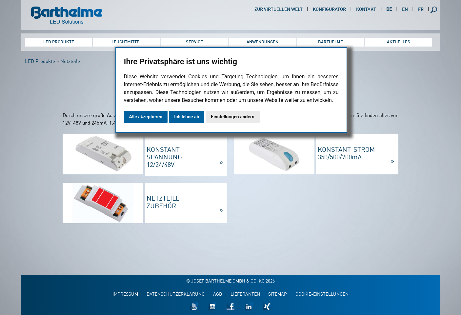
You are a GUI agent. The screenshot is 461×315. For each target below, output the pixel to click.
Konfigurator (329, 10)
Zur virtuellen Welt (278, 10)
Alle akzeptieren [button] (146, 116)
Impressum (125, 294)
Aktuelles (398, 42)
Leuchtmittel (126, 42)
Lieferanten (245, 294)
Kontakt (366, 10)
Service (194, 42)
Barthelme (330, 42)
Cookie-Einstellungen (322, 294)
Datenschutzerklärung (176, 294)
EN (405, 10)
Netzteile (70, 61)
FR (421, 10)
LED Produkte (58, 42)
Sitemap (277, 294)
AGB (217, 294)
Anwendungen (262, 42)
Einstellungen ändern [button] (232, 116)
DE (389, 10)
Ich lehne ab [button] (186, 116)
